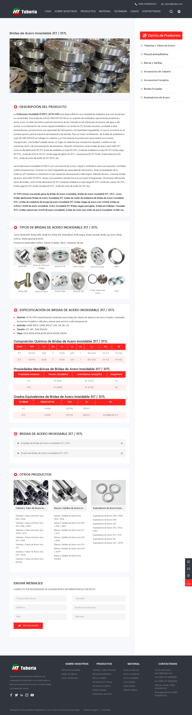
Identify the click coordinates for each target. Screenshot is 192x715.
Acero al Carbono (131, 670)
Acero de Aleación (132, 674)
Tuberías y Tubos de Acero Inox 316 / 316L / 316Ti (29, 524)
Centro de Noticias (69, 678)
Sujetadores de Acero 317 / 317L (107, 535)
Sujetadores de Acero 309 (104, 520)
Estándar (120, 11)
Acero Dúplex (129, 682)
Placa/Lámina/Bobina (102, 674)
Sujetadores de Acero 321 (104, 539)
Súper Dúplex (129, 686)
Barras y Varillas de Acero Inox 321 (69, 545)
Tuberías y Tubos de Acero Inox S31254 (29, 560)
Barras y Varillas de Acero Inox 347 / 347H (69, 550)
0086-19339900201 (146, 4)
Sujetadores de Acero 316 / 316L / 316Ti (108, 529)
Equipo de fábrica (69, 674)
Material (105, 11)
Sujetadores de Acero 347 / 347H (108, 543)
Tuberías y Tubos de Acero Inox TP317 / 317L (29, 531)
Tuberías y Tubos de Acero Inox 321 (29, 546)
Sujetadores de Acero (102, 694)
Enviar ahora (28, 625)
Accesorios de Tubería (102, 682)
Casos (134, 11)
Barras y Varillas (99, 678)
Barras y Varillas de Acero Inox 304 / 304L (67, 517)
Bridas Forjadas (99, 690)
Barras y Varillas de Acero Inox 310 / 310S (69, 539)
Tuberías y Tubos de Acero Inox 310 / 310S (29, 539)
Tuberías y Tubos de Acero (104, 670)
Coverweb (106, 710)
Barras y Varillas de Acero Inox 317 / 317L (69, 531)
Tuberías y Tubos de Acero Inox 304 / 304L (29, 517)
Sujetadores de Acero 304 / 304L (108, 516)
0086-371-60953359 (167, 677)
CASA (48, 11)
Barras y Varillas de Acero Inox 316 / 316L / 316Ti (69, 524)
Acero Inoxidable (131, 678)
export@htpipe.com (171, 4)
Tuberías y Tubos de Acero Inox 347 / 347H (29, 553)
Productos (88, 11)
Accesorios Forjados (102, 686)
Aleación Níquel (130, 690)
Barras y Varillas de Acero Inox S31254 (67, 557)
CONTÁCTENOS (151, 11)
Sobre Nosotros (66, 11)
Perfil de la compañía (70, 670)
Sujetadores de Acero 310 (104, 524)
